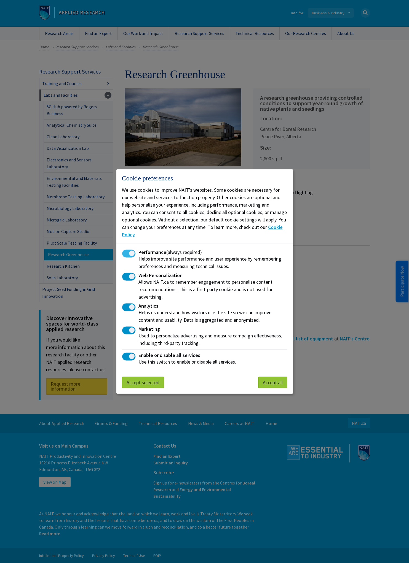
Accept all (273, 382)
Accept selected (143, 382)
